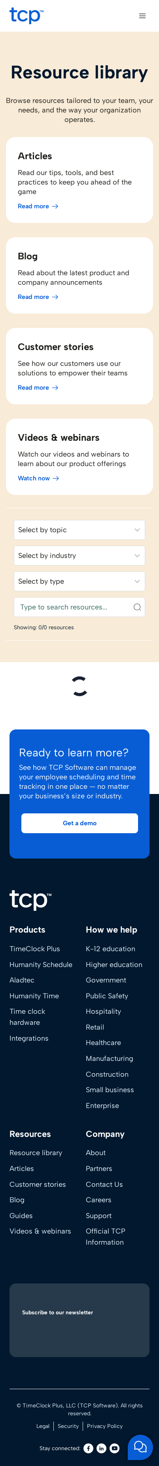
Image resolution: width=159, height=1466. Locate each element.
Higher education (114, 964)
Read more (33, 206)
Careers (99, 1200)
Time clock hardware (27, 1017)
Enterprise (102, 1105)
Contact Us (104, 1184)
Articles (21, 1168)
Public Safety (107, 996)
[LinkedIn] (101, 1448)
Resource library (35, 1152)
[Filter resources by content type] (79, 581)
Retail (95, 1027)
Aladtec (21, 980)
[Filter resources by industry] (79, 555)
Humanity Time (34, 996)
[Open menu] (142, 16)
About (96, 1152)
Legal (42, 1426)
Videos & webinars (40, 1231)
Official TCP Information (105, 1237)
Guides (21, 1215)
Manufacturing (109, 1058)
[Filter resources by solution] (79, 530)
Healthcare (103, 1042)
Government (106, 980)
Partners (99, 1168)
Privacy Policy (105, 1426)
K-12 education (110, 948)
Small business (110, 1089)
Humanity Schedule (40, 964)
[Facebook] (88, 1448)
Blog (17, 1200)
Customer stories (37, 1184)
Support (99, 1215)
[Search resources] (79, 607)
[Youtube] (114, 1448)
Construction (107, 1074)
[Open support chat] (140, 1447)
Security (68, 1426)
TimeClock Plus (34, 948)
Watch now (34, 478)
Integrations (29, 1038)
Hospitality (103, 1011)
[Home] (30, 900)
